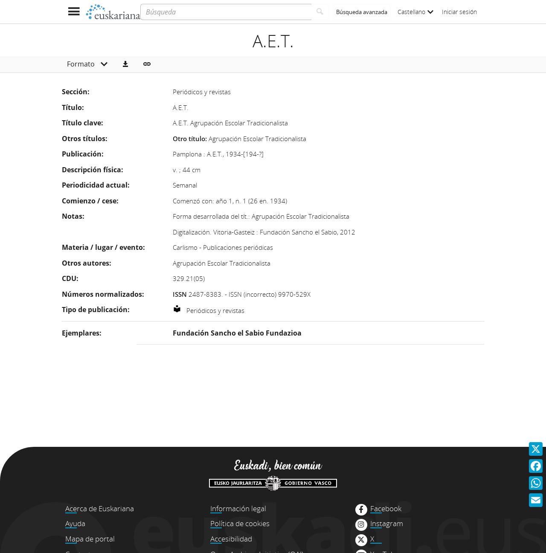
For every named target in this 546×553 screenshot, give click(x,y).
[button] (125, 64)
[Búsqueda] (225, 12)
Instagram (386, 523)
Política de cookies (240, 523)
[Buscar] (320, 12)
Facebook (385, 509)
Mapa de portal (90, 539)
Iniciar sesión (459, 12)
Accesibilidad (231, 539)
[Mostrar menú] (73, 11)
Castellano (415, 12)
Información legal (238, 508)
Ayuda (75, 523)
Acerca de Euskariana (99, 508)
